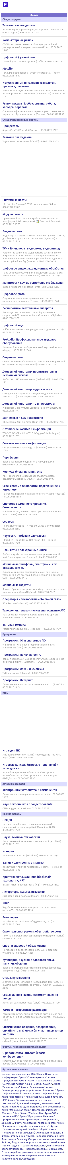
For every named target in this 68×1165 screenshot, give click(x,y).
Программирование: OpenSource (43, 1148)
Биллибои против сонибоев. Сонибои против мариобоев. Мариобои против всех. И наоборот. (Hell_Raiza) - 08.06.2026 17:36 (30, 775)
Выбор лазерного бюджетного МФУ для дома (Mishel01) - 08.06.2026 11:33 (28, 463)
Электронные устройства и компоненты (30, 790)
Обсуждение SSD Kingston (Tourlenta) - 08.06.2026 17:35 (33, 422)
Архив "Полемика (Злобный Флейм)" (29, 1131)
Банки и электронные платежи (23, 862)
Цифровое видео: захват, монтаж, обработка (33, 268)
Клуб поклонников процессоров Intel (28, 804)
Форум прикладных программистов (35, 1122)
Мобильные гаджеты (17, 585)
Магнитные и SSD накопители (23, 418)
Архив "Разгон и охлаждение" (36, 1080)
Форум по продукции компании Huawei (34, 1142)
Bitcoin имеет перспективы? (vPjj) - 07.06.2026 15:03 (31, 884)
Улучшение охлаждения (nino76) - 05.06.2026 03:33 (31, 141)
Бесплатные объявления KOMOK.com (23, 1074)
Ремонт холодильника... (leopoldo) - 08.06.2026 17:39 (32, 628)
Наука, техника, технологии (21, 837)
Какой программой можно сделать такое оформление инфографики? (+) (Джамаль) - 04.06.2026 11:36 (33, 660)
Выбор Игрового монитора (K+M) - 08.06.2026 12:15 (31, 287)
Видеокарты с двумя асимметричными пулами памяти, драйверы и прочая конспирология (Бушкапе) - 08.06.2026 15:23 (34, 238)
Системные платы (15, 200)
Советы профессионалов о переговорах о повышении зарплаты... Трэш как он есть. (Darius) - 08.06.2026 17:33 (33, 113)
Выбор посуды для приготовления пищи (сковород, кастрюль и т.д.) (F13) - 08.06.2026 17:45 (32, 969)
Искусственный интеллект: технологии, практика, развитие (29, 84)
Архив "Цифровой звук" (47, 1093)
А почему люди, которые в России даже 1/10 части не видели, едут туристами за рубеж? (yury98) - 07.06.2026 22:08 (33, 985)
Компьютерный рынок (18, 40)
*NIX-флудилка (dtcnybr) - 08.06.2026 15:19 (26, 673)
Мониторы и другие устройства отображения (33, 282)
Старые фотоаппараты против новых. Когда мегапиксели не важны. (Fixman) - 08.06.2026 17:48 (31, 300)
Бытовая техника (14, 624)
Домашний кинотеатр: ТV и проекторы (29, 403)
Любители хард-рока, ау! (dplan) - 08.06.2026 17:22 (30, 896)
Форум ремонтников (22, 1136)
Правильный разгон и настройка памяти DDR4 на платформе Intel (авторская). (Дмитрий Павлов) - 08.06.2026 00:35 (32, 221)
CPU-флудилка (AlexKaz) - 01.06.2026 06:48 (26, 808)
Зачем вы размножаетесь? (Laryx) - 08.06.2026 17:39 (31, 1002)
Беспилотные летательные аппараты (28, 308)
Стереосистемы (13, 357)
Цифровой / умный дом (19, 57)
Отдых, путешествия (16, 977)
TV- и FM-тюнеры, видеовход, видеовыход (31, 248)
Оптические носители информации (27, 429)
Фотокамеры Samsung (14, 1139)
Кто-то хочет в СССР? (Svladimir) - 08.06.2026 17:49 (30, 855)
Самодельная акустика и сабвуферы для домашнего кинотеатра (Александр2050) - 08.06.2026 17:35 (32, 395)
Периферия (11, 457)
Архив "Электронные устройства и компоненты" (33, 1124)
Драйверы (7, 1122)
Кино (6, 903)
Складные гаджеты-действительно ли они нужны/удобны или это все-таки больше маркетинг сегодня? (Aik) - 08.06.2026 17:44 (33, 575)
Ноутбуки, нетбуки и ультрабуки (24, 536)
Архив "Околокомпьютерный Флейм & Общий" (29, 1128)
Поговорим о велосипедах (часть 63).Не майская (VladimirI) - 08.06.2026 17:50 (30, 951)
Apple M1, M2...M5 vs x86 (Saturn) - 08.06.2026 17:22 (30, 130)
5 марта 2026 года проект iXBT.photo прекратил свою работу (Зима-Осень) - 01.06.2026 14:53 (32, 1062)
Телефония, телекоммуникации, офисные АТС (34, 610)
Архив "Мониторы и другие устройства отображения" (29, 1089)
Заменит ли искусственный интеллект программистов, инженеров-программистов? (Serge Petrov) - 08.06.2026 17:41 (34, 93)
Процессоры (11, 126)
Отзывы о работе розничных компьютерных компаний (33, 1152)
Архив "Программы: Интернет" (37, 1116)
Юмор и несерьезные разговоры (25, 1009)
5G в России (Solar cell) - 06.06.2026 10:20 (25, 603)
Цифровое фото (14, 294)
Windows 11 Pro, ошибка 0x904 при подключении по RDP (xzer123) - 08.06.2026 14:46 (32, 513)
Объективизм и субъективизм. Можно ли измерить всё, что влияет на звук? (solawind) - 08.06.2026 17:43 (34, 363)
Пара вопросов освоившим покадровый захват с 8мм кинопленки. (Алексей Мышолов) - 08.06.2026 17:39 (33, 274)
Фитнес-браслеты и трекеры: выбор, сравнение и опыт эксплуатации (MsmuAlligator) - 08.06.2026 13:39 (34, 591)
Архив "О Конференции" (33, 1077)
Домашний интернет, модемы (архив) (38, 1103)
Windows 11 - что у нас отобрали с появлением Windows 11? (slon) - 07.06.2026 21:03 (29, 646)
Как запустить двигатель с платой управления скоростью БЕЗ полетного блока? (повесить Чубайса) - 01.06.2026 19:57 (33, 315)
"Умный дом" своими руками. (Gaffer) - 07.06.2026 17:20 (33, 61)
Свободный (28, 1158)
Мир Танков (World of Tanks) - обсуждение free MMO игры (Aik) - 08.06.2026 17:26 (32, 756)
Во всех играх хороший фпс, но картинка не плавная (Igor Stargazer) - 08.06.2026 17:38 (33, 31)
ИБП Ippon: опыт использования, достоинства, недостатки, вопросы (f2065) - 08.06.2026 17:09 (29, 477)
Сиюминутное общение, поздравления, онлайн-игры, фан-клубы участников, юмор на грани (33, 1030)
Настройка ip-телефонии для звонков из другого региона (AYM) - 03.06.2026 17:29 (31, 616)
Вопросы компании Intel (50, 1136)
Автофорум (10, 917)
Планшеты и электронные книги (25, 550)
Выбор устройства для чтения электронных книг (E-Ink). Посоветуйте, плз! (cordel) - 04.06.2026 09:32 (32, 556)
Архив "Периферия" (13, 1096)
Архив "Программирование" (42, 1119)
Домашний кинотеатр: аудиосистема (27, 389)
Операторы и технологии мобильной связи (32, 599)
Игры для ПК (11, 750)
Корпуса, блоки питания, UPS (22, 471)
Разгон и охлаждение (17, 137)
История (8, 851)
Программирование (13, 1119)
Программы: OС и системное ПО (24, 640)
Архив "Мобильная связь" (16, 1109)
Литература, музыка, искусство (24, 892)
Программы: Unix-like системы (23, 669)
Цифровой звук (13, 325)
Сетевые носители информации (24, 443)
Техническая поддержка (19, 25)
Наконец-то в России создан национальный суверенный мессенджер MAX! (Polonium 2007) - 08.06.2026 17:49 (29, 827)
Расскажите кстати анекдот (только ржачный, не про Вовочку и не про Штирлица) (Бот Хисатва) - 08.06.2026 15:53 (34, 1017)
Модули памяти (13, 214)
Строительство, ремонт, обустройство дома (32, 931)
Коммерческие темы (13, 1155)
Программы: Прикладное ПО (22, 654)
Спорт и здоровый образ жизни (24, 945)
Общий (7, 820)
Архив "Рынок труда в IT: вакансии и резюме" (33, 1144)
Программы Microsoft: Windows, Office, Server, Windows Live (29, 1111)
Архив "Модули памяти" (38, 1083)
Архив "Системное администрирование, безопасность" (33, 1106)
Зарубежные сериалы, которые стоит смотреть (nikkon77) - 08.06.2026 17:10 (29, 909)
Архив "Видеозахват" (33, 1087)
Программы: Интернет (18, 680)
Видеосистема (12, 231)
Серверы (9, 521)
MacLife (8, 68)
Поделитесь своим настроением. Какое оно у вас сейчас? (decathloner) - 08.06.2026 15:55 (30, 1040)
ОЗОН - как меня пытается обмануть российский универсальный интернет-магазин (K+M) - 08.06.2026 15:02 (32, 47)
